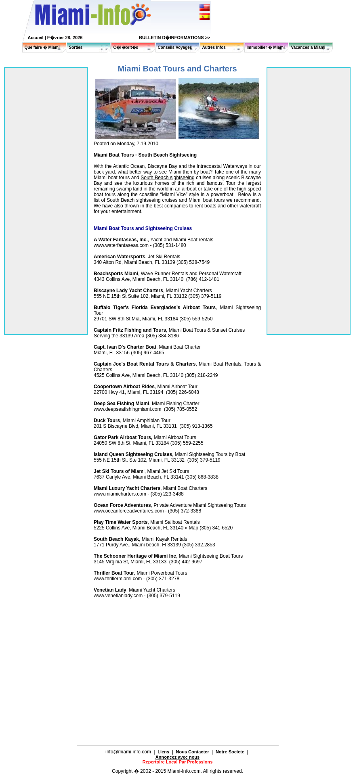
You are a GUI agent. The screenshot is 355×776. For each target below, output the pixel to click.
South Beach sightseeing (167, 177)
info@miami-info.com (128, 752)
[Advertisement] (126, 655)
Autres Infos (214, 47)
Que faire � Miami (42, 47)
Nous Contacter (192, 751)
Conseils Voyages (175, 47)
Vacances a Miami (308, 47)
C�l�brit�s (126, 47)
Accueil (36, 37)
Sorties (76, 47)
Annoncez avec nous (177, 757)
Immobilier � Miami (266, 47)
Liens (163, 751)
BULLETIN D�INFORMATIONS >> (174, 37)
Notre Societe (230, 751)
